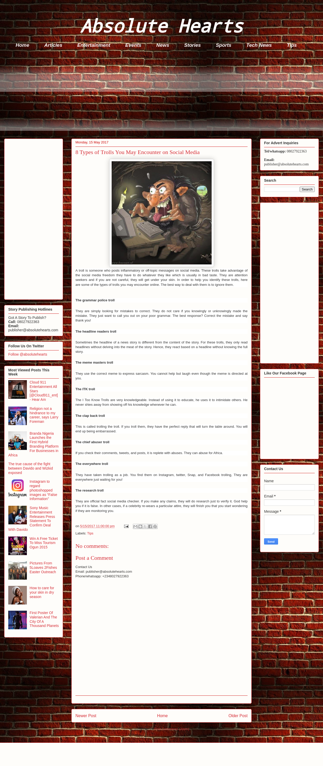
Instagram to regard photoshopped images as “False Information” (43, 490)
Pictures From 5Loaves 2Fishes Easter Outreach (43, 567)
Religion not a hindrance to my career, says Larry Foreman (44, 415)
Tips (292, 45)
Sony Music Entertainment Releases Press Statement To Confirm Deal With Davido (31, 519)
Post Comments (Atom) (171, 729)
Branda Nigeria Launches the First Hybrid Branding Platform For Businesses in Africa (33, 444)
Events (133, 45)
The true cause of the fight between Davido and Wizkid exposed (30, 468)
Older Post (238, 716)
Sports (223, 45)
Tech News (259, 45)
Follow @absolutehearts (27, 354)
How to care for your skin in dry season (42, 592)
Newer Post (85, 716)
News (162, 45)
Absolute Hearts (161, 25)
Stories (192, 45)
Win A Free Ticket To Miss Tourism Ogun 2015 (44, 543)
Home (22, 45)
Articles (53, 45)
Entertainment (93, 45)
